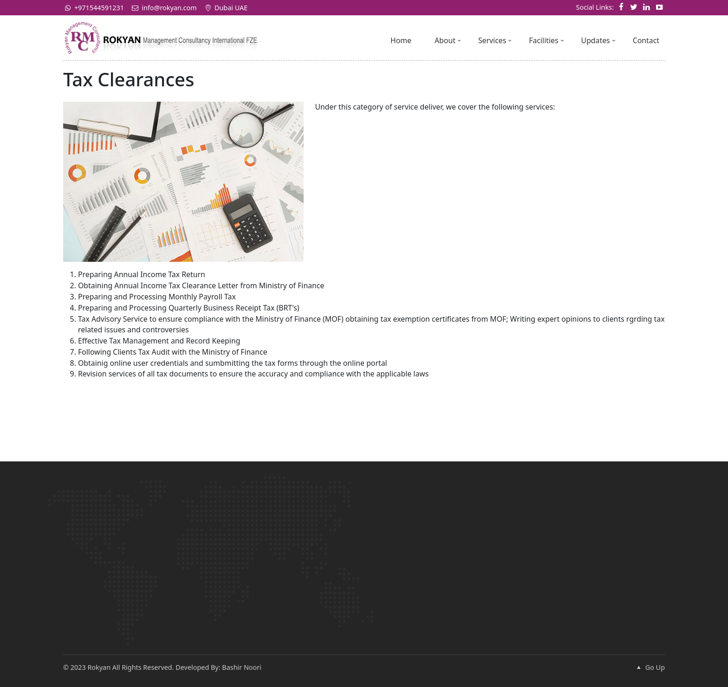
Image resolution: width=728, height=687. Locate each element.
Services (495, 40)
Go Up (649, 667)
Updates (598, 40)
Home (400, 40)
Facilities (546, 40)
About (448, 40)
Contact (646, 40)
